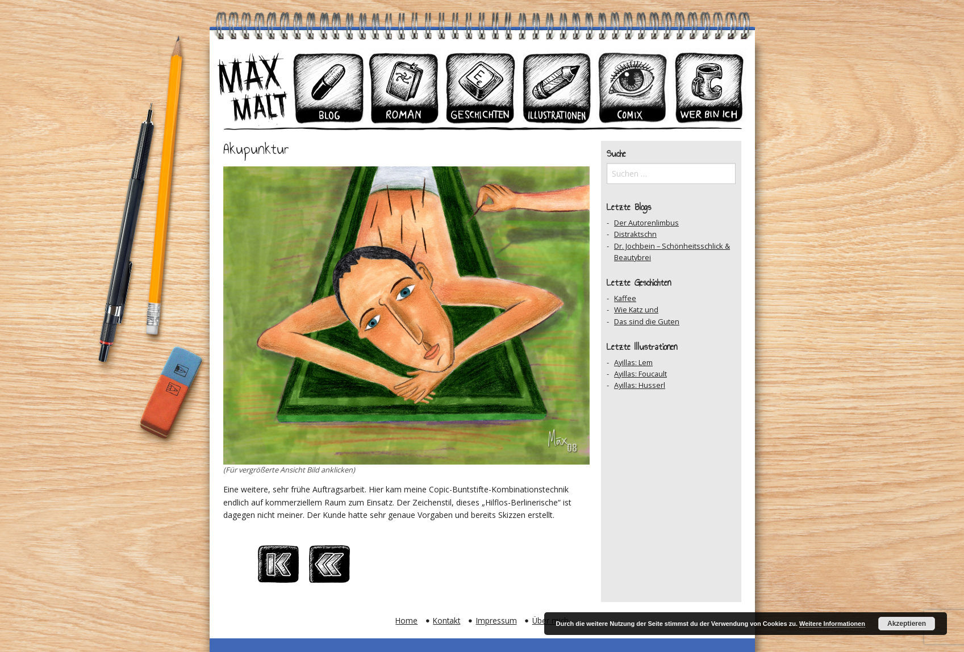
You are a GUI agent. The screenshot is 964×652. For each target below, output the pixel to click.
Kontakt (446, 620)
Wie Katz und (636, 309)
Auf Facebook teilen (431, 567)
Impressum (496, 620)
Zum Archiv (380, 567)
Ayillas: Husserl (639, 385)
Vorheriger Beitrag (329, 567)
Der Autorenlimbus (646, 223)
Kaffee (625, 298)
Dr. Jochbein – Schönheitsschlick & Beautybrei (672, 251)
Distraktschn (635, 234)
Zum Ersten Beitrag (278, 567)
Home (406, 620)
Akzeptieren (906, 624)
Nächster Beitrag (482, 567)
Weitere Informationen (832, 623)
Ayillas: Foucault (640, 374)
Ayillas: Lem (633, 362)
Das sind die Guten (646, 321)
